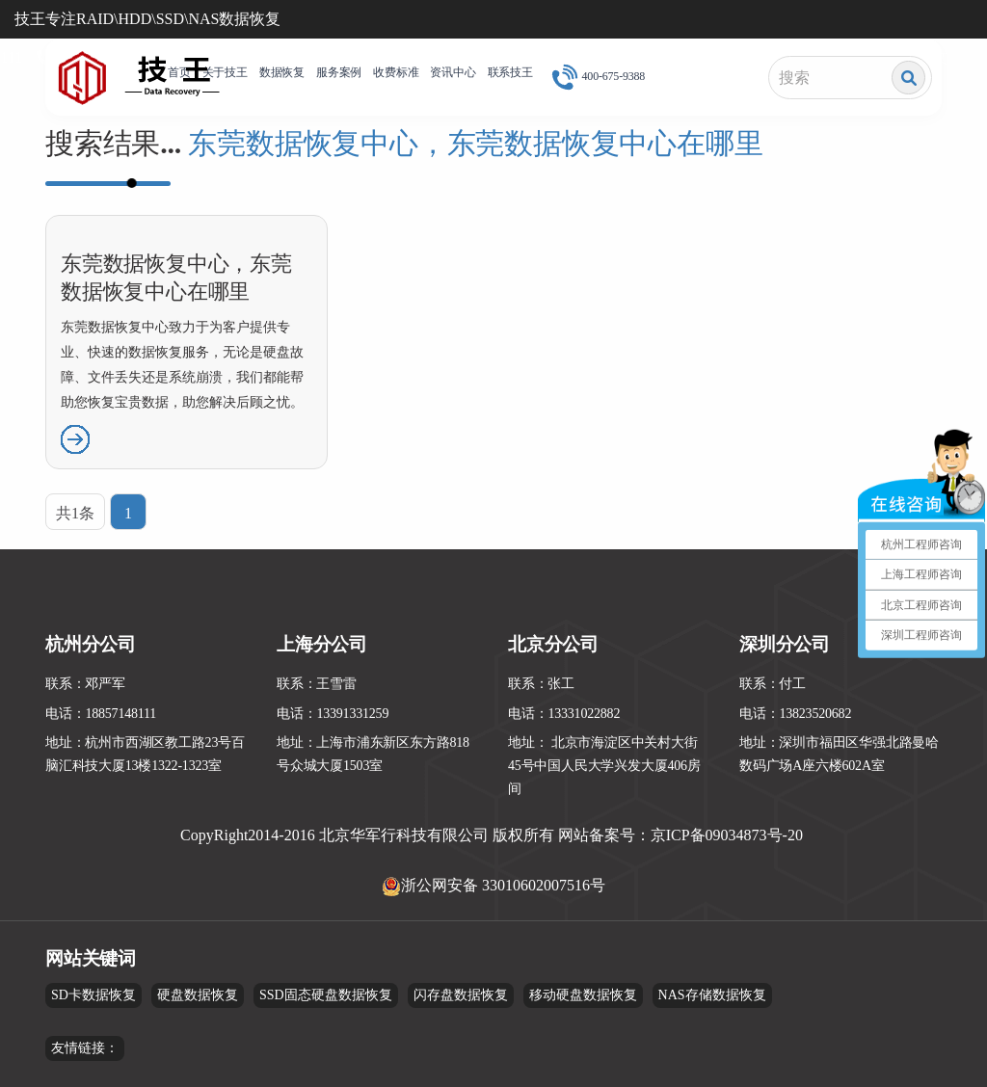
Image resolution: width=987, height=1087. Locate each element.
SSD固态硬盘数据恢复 (325, 995)
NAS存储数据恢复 (712, 995)
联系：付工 (772, 683)
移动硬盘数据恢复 (583, 995)
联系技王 (510, 72)
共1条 (75, 513)
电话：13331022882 (564, 713)
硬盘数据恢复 (197, 995)
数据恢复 (282, 72)
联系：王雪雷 (317, 683)
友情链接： (85, 1048)
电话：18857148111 (100, 713)
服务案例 (338, 72)
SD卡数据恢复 (93, 995)
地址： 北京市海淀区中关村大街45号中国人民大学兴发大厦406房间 (604, 765)
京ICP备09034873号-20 (727, 835)
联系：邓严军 (85, 683)
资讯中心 (452, 72)
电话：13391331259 (332, 713)
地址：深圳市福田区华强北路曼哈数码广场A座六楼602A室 (839, 754)
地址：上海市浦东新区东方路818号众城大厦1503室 (373, 754)
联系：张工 (541, 683)
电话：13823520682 (795, 713)
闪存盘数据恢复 (460, 995)
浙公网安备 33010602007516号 (503, 885)
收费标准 (395, 72)
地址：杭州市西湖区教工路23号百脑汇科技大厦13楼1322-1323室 (145, 754)
